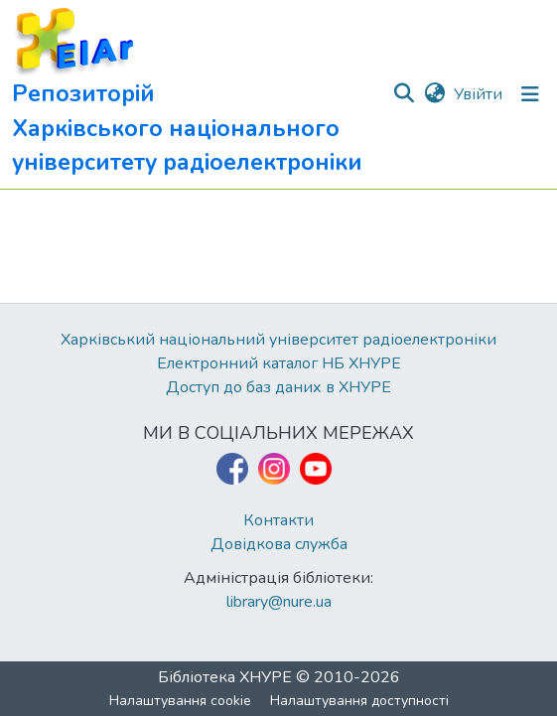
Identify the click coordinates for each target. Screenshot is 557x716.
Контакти (278, 520)
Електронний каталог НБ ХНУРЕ (279, 363)
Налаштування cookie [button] (180, 700)
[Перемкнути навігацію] (530, 94)
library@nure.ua (279, 602)
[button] (201, 94)
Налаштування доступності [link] (359, 700)
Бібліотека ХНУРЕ (225, 677)
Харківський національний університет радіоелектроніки (278, 340)
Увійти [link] (478, 94)
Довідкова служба (279, 544)
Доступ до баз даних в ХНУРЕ (278, 387)
